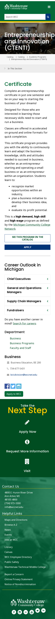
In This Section (15, 68)
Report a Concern (14, 574)
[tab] (27, 279)
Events (8, 534)
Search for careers (24, 323)
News (8, 529)
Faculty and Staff (20, 348)
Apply (27, 247)
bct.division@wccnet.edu (23, 374)
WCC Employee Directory (18, 557)
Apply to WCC (13, 394)
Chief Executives (19, 279)
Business (15, 338)
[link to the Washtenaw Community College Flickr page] (25, 612)
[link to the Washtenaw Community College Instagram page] (19, 612)
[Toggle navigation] (49, 6)
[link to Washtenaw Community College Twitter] (37, 612)
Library (9, 547)
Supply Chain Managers (24, 301)
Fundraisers (15, 310)
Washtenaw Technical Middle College (25, 567)
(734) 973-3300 (13, 503)
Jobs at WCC (11, 539)
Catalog (21, 57)
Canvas (8, 552)
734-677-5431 (17, 368)
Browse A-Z (11, 524)
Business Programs (22, 343)
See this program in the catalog (27, 238)
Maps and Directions (16, 519)
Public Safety (12, 562)
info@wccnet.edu (14, 507)
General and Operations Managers (24, 290)
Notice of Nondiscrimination (20, 584)
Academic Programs (37, 57)
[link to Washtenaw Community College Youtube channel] (31, 612)
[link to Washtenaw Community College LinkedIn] (43, 612)
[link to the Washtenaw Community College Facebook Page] (13, 612)
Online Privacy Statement (19, 579)
